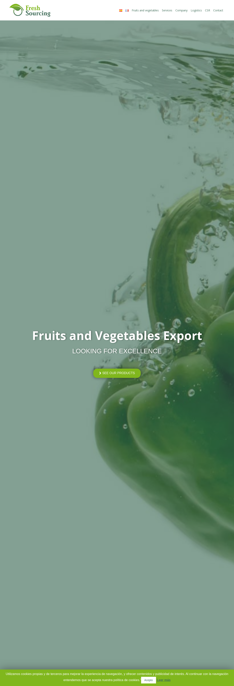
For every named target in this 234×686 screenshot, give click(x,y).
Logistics (196, 10)
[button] (117, 373)
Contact (218, 10)
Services (167, 10)
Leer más (164, 680)
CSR (207, 10)
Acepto (148, 680)
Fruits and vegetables (145, 10)
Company (181, 10)
